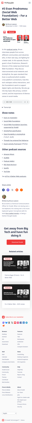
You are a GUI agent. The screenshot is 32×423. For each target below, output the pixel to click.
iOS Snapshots (21, 362)
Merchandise (5, 382)
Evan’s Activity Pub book (12, 144)
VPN (18, 344)
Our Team (20, 392)
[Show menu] (29, 3)
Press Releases (6, 392)
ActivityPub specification (12, 131)
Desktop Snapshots (22, 357)
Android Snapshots (22, 359)
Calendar (4, 357)
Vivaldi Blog (20, 354)
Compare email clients (8, 362)
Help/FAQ (20, 369)
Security (19, 407)
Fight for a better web (23, 397)
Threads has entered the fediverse (16, 140)
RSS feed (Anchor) (10, 165)
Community (5, 372)
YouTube (7, 171)
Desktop (4, 334)
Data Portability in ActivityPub (14, 134)
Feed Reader (5, 359)
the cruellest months (12, 213)
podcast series (12, 49)
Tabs (18, 337)
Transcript (7, 107)
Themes (4, 377)
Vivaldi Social (5, 369)
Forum (4, 374)
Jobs (18, 395)
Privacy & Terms (21, 404)
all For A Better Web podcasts (15, 176)
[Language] (9, 413)
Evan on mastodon (10, 118)
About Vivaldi (21, 390)
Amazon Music (9, 154)
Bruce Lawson (12, 24)
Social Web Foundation (12, 121)
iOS (3, 339)
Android (4, 337)
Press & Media (6, 390)
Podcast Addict (9, 161)
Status (23, 420)
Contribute (5, 379)
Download (5, 344)
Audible (6, 158)
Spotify (6, 168)
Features (19, 334)
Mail (3, 354)
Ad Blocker (20, 341)
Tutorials (19, 372)
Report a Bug (21, 374)
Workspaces (20, 339)
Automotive (5, 341)
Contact (19, 377)
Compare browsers (22, 346)
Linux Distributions (7, 395)
